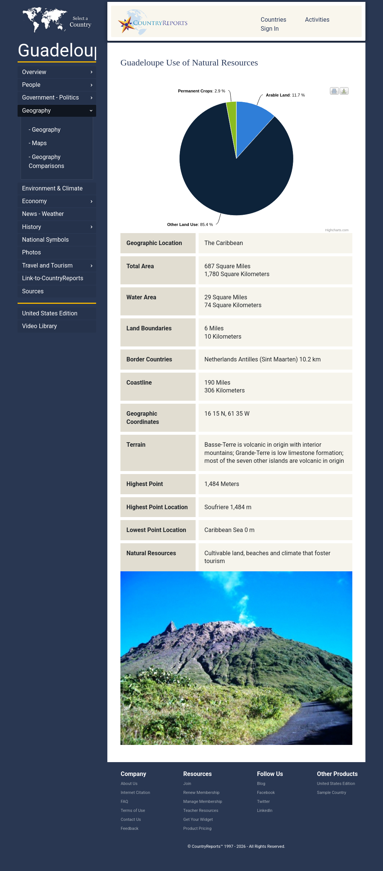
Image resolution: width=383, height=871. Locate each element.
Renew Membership (201, 792)
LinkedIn (264, 810)
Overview (34, 72)
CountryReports (180, 22)
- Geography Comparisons (46, 161)
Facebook (266, 792)
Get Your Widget (198, 819)
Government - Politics (50, 97)
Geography (36, 110)
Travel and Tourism (47, 265)
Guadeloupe (57, 50)
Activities (317, 19)
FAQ (124, 801)
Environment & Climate (52, 188)
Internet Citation (135, 792)
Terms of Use (133, 810)
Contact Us (131, 819)
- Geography (45, 129)
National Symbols (45, 239)
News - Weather (43, 213)
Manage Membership (202, 801)
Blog (261, 783)
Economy (34, 201)
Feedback (129, 828)
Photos (31, 252)
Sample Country (331, 792)
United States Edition (49, 313)
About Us (129, 783)
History (31, 226)
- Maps (38, 143)
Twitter (263, 801)
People (31, 84)
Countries (273, 19)
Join (187, 783)
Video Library (39, 326)
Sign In (270, 28)
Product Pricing (197, 828)
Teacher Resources (200, 810)
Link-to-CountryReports (52, 278)
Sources (33, 291)
